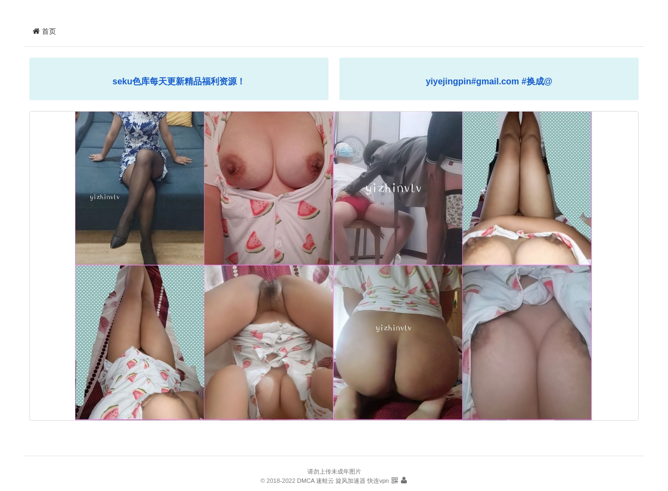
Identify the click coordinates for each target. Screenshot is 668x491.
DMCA (305, 480)
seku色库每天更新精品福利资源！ (179, 81)
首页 (44, 31)
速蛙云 (325, 480)
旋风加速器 (351, 480)
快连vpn (378, 480)
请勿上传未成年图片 (334, 471)
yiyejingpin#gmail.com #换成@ (489, 81)
